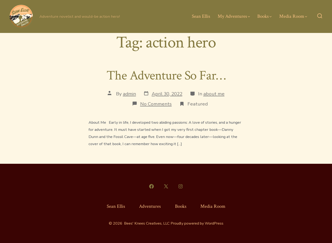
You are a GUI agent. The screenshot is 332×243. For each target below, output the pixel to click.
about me (214, 94)
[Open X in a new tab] (166, 186)
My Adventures (234, 16)
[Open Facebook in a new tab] (151, 186)
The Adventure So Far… (166, 75)
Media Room (293, 16)
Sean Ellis (201, 16)
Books (264, 16)
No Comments (156, 104)
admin (129, 94)
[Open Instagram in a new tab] (180, 186)
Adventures (150, 206)
